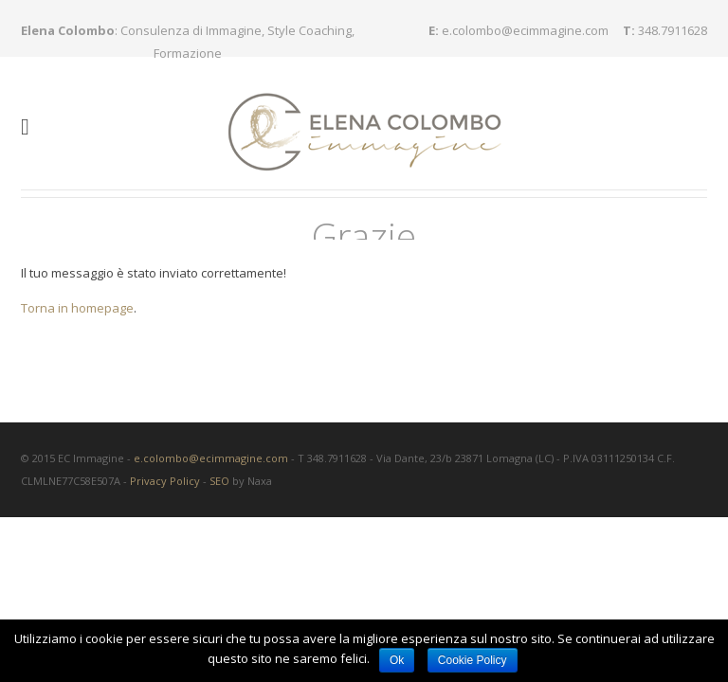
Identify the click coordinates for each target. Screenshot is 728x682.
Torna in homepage (77, 299)
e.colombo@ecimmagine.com (525, 30)
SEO (219, 472)
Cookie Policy (472, 660)
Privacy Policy (165, 472)
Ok (397, 660)
